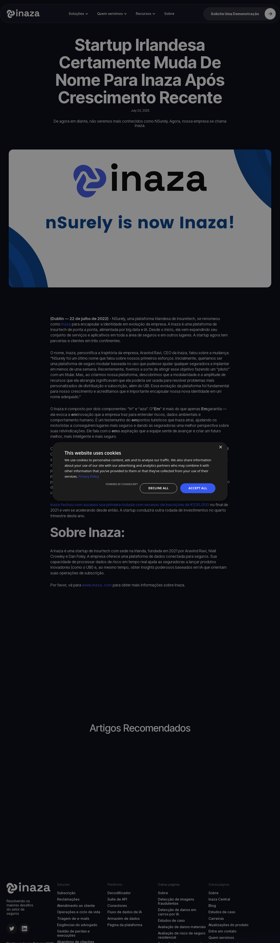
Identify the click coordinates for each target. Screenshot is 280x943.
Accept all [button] (198, 488)
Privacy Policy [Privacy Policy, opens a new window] (89, 476)
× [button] (220, 447)
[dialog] (140, 471)
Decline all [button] (158, 488)
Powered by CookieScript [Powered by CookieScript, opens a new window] (122, 484)
